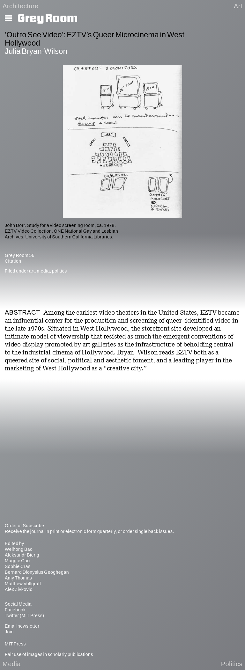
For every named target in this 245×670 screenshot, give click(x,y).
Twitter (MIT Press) (24, 615)
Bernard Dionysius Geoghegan (37, 572)
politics (59, 270)
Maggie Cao (17, 560)
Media (12, 663)
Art (238, 6)
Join (9, 631)
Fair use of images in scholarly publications (49, 654)
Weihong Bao (19, 549)
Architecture (21, 6)
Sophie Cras (18, 566)
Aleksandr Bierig (22, 554)
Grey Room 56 (19, 255)
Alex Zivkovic (18, 589)
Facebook (15, 609)
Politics (231, 663)
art (32, 270)
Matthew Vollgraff (23, 583)
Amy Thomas (18, 577)
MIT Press (15, 643)
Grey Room (48, 18)
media (43, 270)
